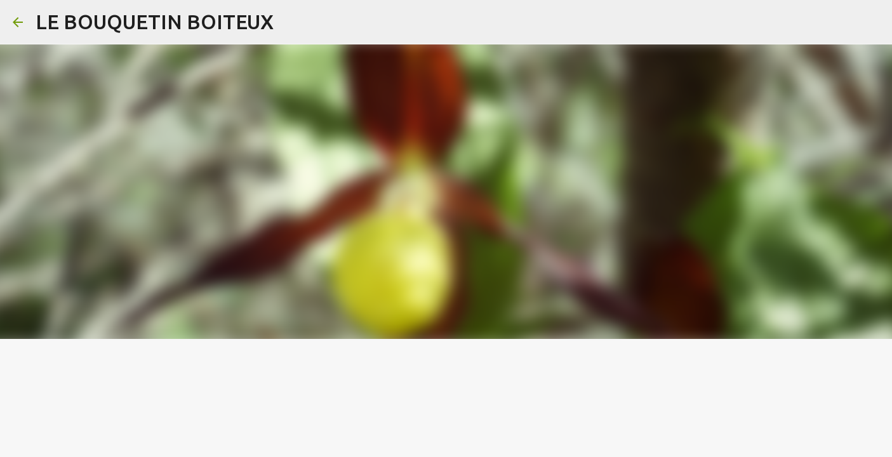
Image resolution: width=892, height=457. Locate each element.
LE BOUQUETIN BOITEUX (155, 21)
